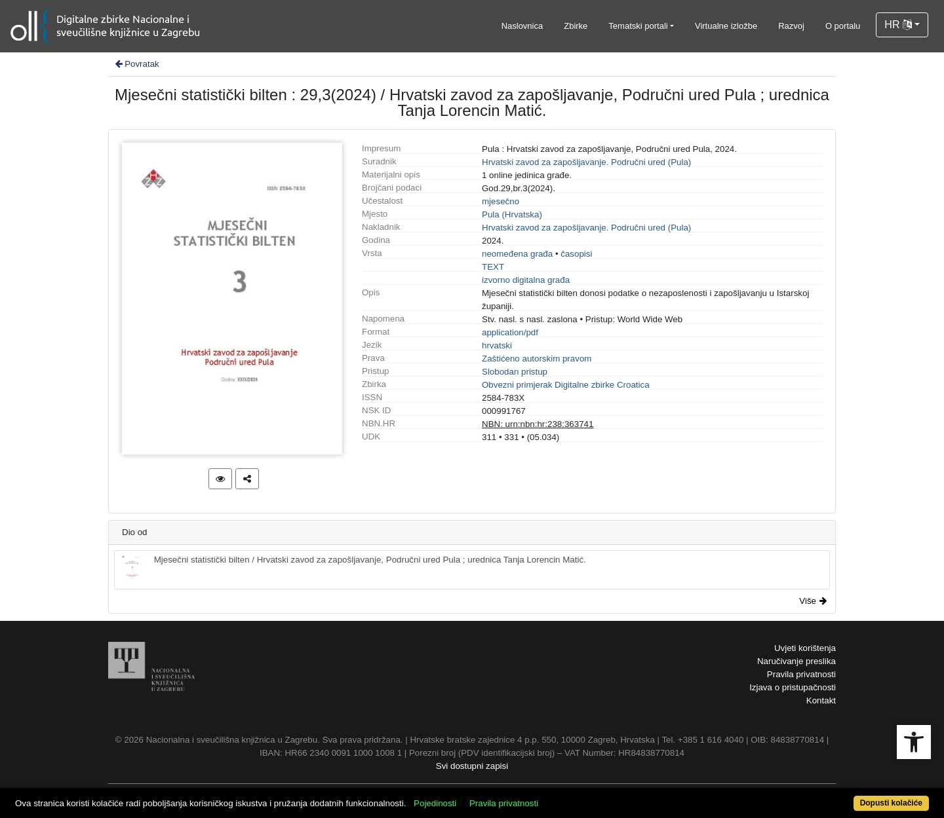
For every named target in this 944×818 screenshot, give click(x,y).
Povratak (136, 64)
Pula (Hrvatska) (512, 214)
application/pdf (510, 332)
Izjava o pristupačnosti (792, 687)
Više (813, 601)
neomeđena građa (517, 254)
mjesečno (500, 201)
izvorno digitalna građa (526, 280)
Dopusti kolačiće (891, 803)
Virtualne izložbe (726, 26)
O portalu (842, 26)
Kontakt (821, 700)
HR (898, 24)
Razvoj (791, 26)
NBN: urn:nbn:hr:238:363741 (537, 424)
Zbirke (575, 26)
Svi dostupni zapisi (472, 766)
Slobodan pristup (514, 372)
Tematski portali (637, 26)
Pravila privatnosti (801, 674)
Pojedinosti (435, 803)
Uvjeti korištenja (805, 648)
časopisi (576, 254)
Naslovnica (522, 26)
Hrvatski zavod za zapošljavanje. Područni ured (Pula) (586, 162)
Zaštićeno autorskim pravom (536, 358)
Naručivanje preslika (796, 661)
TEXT (493, 267)
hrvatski (497, 345)
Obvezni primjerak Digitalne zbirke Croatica (566, 385)
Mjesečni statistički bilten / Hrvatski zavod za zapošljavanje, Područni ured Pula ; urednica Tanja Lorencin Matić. (353, 569)
